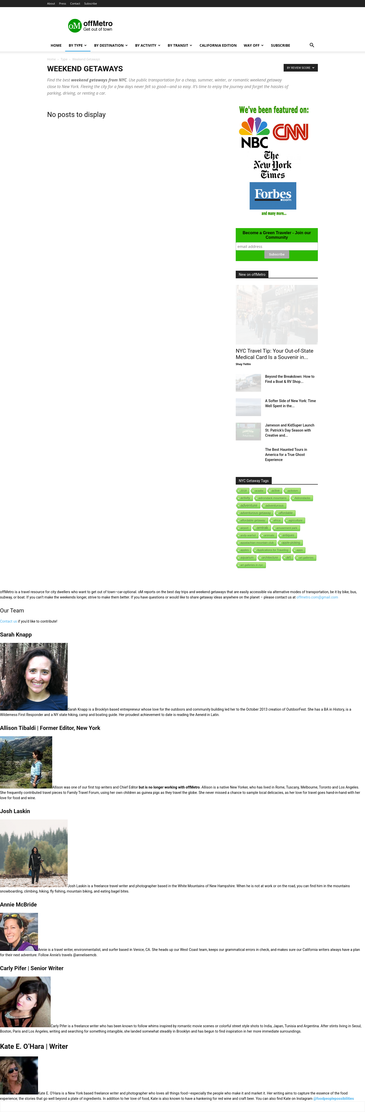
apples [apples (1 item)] (245, 550)
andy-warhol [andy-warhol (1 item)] (248, 535)
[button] (312, 45)
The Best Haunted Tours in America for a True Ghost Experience (286, 455)
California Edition (218, 45)
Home (56, 45)
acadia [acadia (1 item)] (259, 490)
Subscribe (90, 3)
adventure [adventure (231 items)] (249, 505)
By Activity (147, 45)
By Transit (180, 45)
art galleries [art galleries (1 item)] (306, 557)
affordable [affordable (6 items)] (286, 513)
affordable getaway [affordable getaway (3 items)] (253, 520)
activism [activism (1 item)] (293, 490)
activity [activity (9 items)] (245, 498)
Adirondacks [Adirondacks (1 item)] (303, 498)
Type (64, 59)
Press (62, 3)
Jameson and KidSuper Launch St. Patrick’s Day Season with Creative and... (289, 430)
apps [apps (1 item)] (300, 550)
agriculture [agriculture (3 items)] (295, 520)
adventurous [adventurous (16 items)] (275, 505)
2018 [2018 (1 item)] (244, 490)
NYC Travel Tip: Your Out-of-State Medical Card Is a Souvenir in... (274, 354)
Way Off (254, 45)
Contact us (8, 621)
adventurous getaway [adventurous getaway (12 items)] (256, 513)
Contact (75, 3)
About (51, 3)
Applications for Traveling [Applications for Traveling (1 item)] (272, 550)
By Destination (111, 45)
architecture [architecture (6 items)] (270, 557)
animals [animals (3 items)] (269, 535)
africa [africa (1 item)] (277, 520)
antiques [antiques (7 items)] (288, 535)
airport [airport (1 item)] (244, 527)
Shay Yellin (243, 364)
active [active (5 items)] (276, 490)
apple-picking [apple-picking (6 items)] (291, 542)
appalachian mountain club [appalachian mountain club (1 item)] (257, 542)
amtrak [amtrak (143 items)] (262, 528)
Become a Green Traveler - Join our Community (277, 235)
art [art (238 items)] (288, 557)
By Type (78, 45)
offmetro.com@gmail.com (317, 597)
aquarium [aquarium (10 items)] (247, 557)
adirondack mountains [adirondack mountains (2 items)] (273, 498)
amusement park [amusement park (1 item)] (287, 527)
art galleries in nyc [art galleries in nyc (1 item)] (252, 565)
